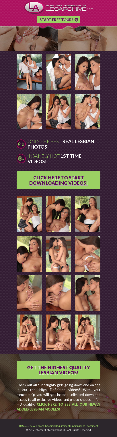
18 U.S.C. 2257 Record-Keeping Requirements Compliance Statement (58, 425)
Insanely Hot (54, 158)
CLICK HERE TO (58, 180)
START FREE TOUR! (56, 20)
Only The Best (61, 144)
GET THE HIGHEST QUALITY (58, 370)
